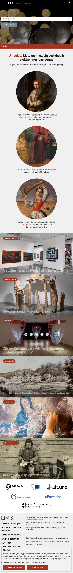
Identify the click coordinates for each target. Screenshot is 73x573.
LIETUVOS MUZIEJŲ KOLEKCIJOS (25, 3)
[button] (36, 46)
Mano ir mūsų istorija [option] (11, 443)
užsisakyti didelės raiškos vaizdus (44, 170)
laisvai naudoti (26, 225)
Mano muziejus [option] (9, 361)
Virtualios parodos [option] (10, 279)
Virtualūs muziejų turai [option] (11, 238)
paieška (34, 115)
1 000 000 (53, 115)
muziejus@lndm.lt (37, 519)
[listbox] (12, 238)
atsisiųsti (24, 170)
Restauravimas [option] (9, 402)
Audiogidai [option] (8, 320)
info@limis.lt (30, 529)
